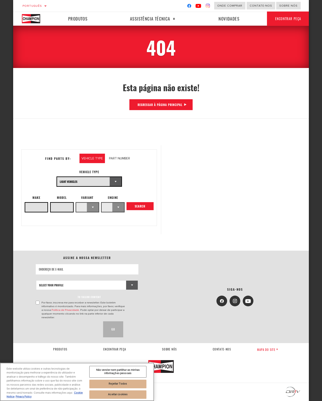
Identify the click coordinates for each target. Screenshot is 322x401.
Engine (113, 197)
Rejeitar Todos (118, 383)
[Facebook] (189, 6)
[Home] (34, 19)
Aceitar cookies (118, 394)
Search (140, 206)
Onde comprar (229, 5)
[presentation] (67, 329)
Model (62, 197)
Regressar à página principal (160, 105)
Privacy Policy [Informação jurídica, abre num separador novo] (23, 396)
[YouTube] (198, 6)
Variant (87, 197)
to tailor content (89, 297)
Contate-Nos (261, 5)
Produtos (77, 18)
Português (32, 6)
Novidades (228, 18)
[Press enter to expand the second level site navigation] (174, 19)
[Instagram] (208, 6)
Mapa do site (267, 349)
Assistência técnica (150, 18)
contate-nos (222, 349)
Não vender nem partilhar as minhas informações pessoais (118, 371)
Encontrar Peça (288, 18)
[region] (77, 382)
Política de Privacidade (65, 310)
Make (36, 197)
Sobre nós (288, 5)
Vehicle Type (89, 171)
